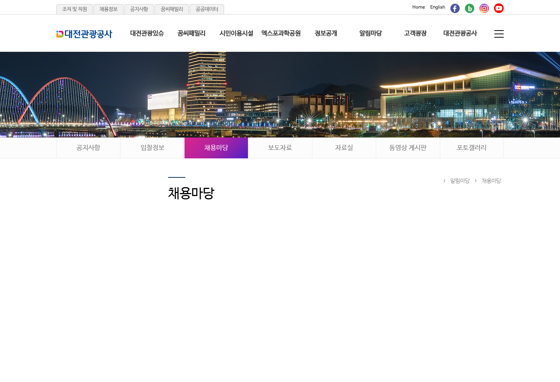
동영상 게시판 (408, 148)
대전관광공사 (460, 33)
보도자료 (280, 148)
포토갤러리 (472, 148)
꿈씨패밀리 (172, 9)
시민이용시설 (236, 33)
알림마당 (370, 33)
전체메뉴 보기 (499, 34)
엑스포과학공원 (281, 33)
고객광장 (415, 33)
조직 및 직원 (74, 9)
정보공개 (326, 33)
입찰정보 (152, 148)
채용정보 (108, 9)
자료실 (344, 148)
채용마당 (216, 148)
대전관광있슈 (147, 33)
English (437, 7)
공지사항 (139, 9)
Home (418, 7)
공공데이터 (207, 9)
